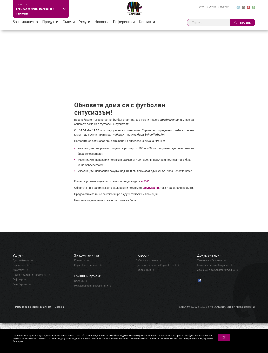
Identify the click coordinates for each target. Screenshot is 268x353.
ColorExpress (20, 284)
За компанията (25, 21)
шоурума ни (151, 187)
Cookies (59, 307)
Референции (124, 21)
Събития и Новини (218, 6)
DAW (201, 6)
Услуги (84, 21)
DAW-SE (79, 281)
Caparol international (86, 265)
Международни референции (91, 286)
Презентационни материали (30, 274)
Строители (19, 265)
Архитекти (19, 270)
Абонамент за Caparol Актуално (216, 270)
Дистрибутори (21, 260)
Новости (102, 21)
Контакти (147, 21)
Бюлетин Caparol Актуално (213, 265)
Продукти (50, 21)
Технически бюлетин (210, 260)
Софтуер (18, 279)
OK (224, 337)
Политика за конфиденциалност (32, 307)
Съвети (69, 21)
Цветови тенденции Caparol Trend (156, 265)
